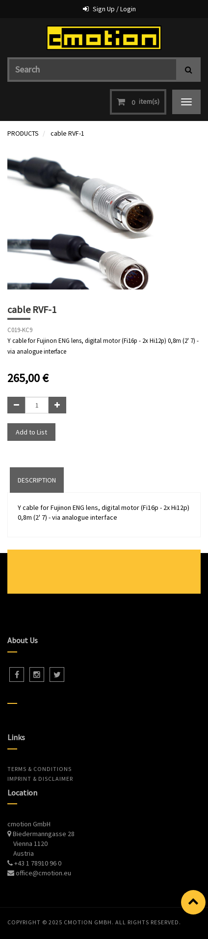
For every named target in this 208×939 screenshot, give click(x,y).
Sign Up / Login (114, 8)
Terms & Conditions (39, 768)
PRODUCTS (23, 133)
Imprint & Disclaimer (40, 778)
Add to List (31, 432)
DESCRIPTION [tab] (37, 480)
